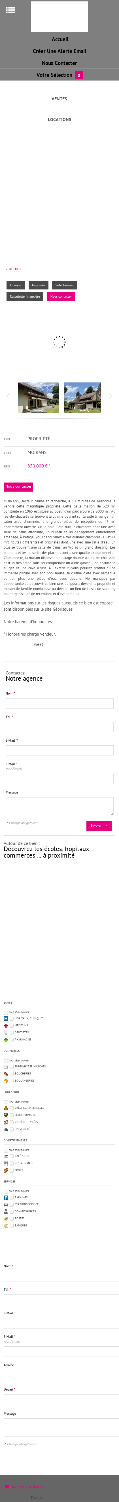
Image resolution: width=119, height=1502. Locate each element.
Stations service (27, 1204)
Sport (19, 1170)
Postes (19, 1218)
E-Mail (12, 741)
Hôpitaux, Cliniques (29, 1018)
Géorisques (63, 609)
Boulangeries (24, 1081)
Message (12, 792)
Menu (10, 10)
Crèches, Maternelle (29, 1108)
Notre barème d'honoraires (28, 622)
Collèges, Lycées (26, 1122)
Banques (21, 1226)
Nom (10, 693)
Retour (15, 269)
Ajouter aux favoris (28, 1487)
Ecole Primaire (25, 1115)
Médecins (21, 1025)
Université (22, 1129)
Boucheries (23, 1074)
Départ (9, 1389)
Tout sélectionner (19, 1012)
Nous (59, 63)
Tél (9, 717)
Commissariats (25, 1211)
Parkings (21, 1198)
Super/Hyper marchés (30, 1067)
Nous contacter (61, 297)
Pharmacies (23, 1040)
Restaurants (24, 1163)
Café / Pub (22, 1156)
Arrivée (10, 1365)
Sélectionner (65, 285)
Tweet (37, 645)
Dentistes (22, 1033)
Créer (59, 51)
